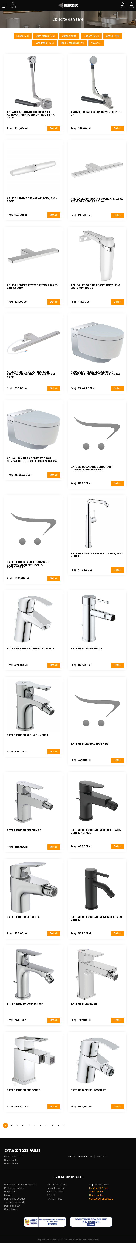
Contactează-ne (56, 1184)
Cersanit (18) (69, 35)
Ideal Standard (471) (72, 43)
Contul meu (11, 1209)
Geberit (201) (91, 35)
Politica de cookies (15, 1198)
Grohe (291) (113, 35)
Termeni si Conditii (14, 1202)
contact (102, 1156)
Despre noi (10, 1191)
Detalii (53, 128)
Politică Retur (12, 1205)
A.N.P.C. (51, 1195)
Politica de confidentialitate (20, 1184)
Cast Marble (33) (45, 35)
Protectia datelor (14, 1188)
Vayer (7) (96, 43)
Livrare (8, 1195)
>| (64, 1125)
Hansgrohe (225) (44, 43)
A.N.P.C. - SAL (54, 1198)
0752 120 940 (22, 1150)
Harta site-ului (55, 1191)
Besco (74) (22, 35)
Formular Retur (55, 1188)
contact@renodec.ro (80, 1156)
